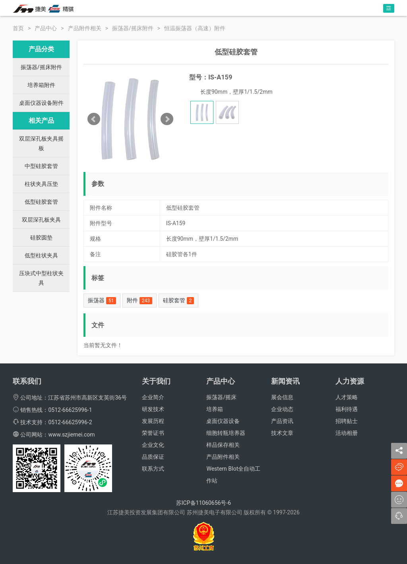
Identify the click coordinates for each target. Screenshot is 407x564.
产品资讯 (282, 421)
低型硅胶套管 (41, 202)
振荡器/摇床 (221, 397)
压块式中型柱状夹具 (41, 278)
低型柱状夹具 (41, 255)
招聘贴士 (346, 421)
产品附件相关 (84, 28)
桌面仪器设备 (223, 421)
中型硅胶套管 (41, 166)
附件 (139, 300)
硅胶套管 (178, 300)
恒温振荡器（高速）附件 (194, 28)
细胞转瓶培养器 (225, 433)
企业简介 (153, 397)
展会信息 (282, 397)
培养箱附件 (41, 85)
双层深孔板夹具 (41, 219)
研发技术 (153, 409)
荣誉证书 (153, 433)
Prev (93, 119)
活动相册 (346, 433)
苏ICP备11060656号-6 (203, 503)
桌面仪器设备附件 (41, 103)
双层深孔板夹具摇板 (41, 143)
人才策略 (346, 397)
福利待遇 (346, 409)
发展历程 (153, 421)
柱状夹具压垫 (41, 184)
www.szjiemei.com (71, 434)
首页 (18, 28)
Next (167, 119)
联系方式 (153, 468)
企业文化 (153, 445)
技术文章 (282, 433)
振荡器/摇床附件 (132, 28)
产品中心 (46, 28)
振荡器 (102, 300)
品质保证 (153, 457)
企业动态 (282, 409)
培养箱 (214, 409)
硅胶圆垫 (41, 237)
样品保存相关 (223, 445)
